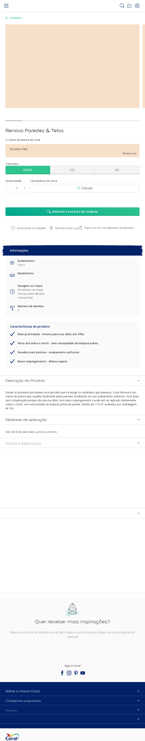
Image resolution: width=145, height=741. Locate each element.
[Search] (122, 5)
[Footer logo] (27, 720)
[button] (137, 5)
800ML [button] (28, 170)
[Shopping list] (129, 5)
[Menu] (6, 6)
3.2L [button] (72, 170)
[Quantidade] (16, 188)
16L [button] (117, 170)
